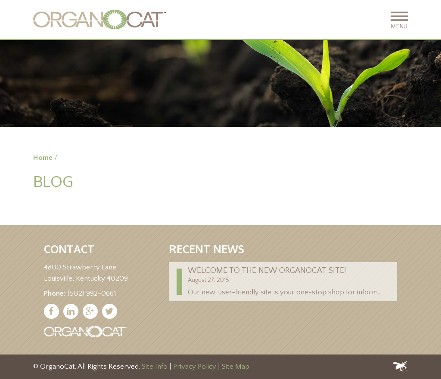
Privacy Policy (194, 366)
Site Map (235, 366)
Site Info (155, 366)
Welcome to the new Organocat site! (267, 270)
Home (43, 158)
